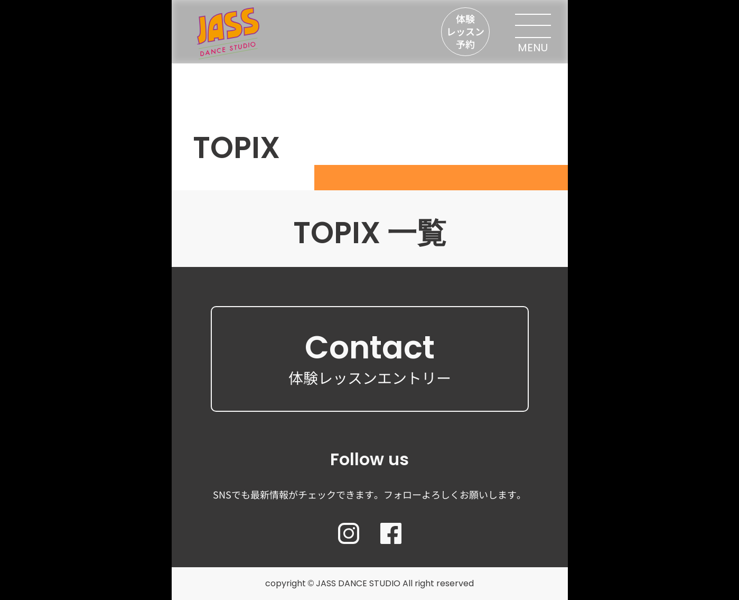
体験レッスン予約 (465, 31)
